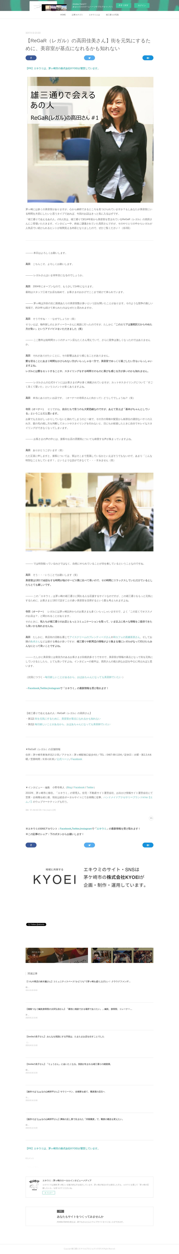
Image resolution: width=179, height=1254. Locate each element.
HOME (63, 15)
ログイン (142, 5)
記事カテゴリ (77, 15)
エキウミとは (94, 15)
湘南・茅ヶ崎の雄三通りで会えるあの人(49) (41, 810)
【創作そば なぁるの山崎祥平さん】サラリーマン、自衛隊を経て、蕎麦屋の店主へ (65, 1091)
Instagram (54, 688)
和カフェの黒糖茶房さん (126, 637)
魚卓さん (35, 641)
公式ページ (63, 759)
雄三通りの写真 (112, 15)
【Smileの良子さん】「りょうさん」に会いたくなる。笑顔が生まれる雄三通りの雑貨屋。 (69, 1064)
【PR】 (30, 68)
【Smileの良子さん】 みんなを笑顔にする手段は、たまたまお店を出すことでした (65, 1036)
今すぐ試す (123, 5)
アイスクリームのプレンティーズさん (90, 637)
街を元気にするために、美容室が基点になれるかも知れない (68, 718)
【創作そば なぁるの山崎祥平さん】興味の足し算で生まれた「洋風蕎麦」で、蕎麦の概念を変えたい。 (75, 1119)
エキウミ (101, 828)
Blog (69, 787)
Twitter (44, 688)
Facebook (33, 688)
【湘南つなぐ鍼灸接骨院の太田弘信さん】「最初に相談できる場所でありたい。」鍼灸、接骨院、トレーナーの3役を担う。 (85, 1009)
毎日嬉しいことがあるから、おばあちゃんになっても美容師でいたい (83, 677)
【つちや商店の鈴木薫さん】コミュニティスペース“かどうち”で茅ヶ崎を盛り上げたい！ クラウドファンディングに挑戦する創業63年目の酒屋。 (95, 981)
